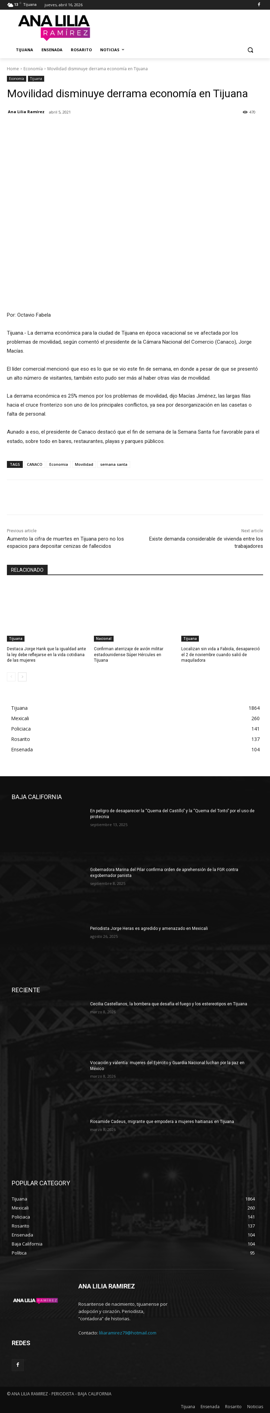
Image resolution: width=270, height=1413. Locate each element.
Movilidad (84, 464)
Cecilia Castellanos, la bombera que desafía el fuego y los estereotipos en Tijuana (168, 1004)
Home (13, 69)
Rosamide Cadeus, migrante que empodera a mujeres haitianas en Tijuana (162, 1121)
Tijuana (36, 79)
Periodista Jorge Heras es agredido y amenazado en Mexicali (149, 928)
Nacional (104, 638)
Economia (58, 464)
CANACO (34, 464)
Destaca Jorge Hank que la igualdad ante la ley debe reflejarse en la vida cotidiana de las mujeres (46, 654)
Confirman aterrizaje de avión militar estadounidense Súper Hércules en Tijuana (128, 654)
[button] (250, 50)
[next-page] (22, 676)
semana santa (113, 464)
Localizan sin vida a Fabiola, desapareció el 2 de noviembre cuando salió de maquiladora (220, 654)
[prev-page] (11, 676)
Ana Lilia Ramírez (26, 111)
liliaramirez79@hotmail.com (127, 1333)
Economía (33, 69)
